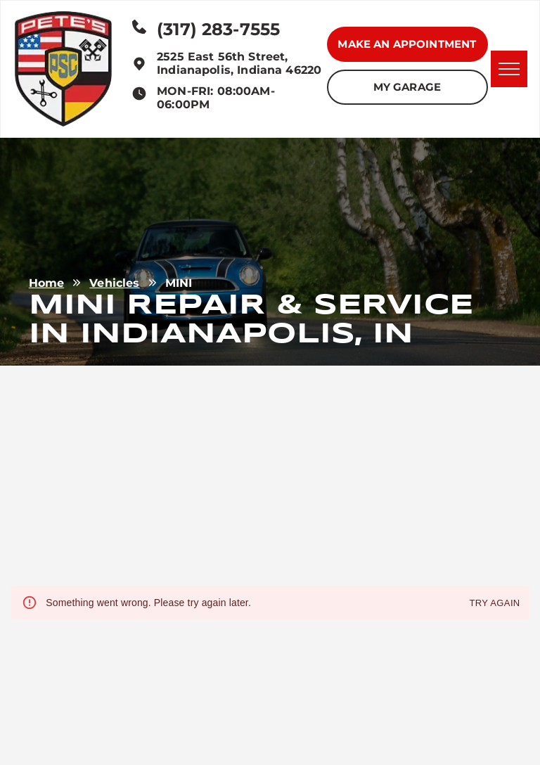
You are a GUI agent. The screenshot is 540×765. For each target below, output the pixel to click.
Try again (494, 604)
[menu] (509, 69)
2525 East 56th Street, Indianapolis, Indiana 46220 (239, 63)
